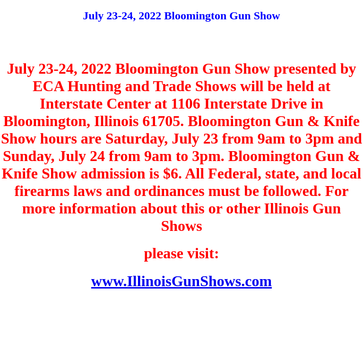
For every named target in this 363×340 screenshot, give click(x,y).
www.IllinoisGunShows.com (181, 280)
